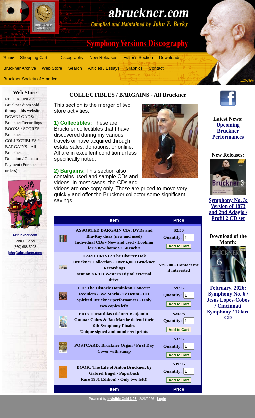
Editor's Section (138, 57)
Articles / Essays (104, 68)
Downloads (169, 57)
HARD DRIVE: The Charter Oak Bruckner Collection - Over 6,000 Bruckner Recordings (114, 261)
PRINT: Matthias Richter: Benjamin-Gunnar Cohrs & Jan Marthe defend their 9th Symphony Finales (114, 319)
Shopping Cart (33, 57)
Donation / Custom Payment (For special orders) (23, 164)
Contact (156, 68)
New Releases (103, 57)
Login (161, 399)
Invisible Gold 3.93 (122, 399)
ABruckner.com (25, 235)
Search (75, 68)
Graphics (134, 68)
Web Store (52, 68)
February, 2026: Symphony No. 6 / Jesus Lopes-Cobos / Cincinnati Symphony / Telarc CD (228, 302)
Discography (71, 57)
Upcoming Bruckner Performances (228, 131)
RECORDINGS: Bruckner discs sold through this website (22, 104)
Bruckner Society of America (30, 78)
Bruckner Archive (19, 68)
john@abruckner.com (25, 253)
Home (8, 57)
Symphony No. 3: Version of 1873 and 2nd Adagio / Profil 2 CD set (228, 209)
